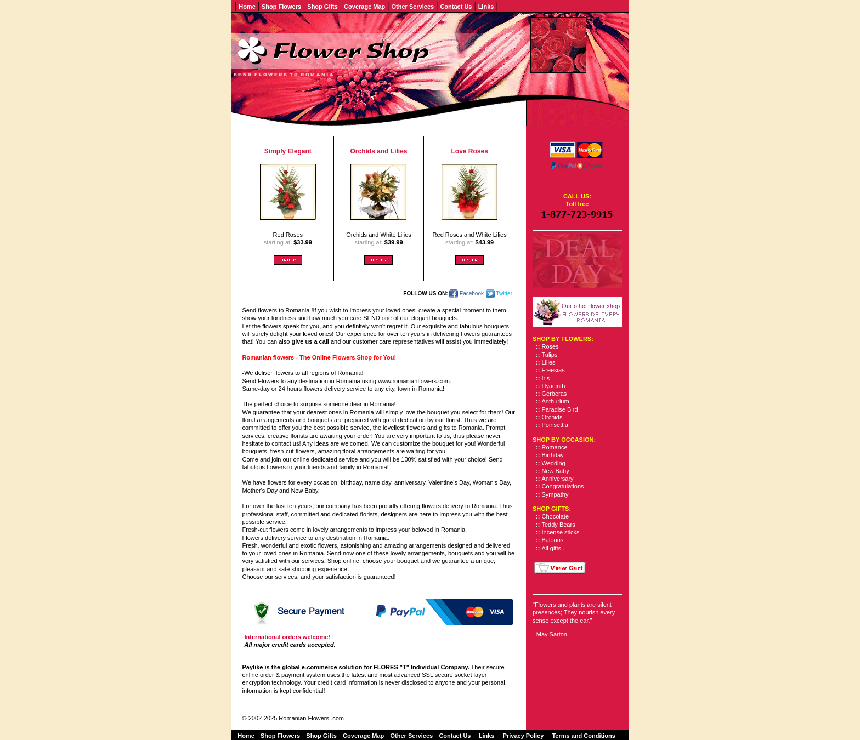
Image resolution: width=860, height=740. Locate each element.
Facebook (466, 294)
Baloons (553, 540)
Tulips (550, 354)
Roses (550, 346)
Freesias (553, 370)
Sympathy (555, 494)
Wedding (553, 463)
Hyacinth (553, 386)
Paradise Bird (560, 409)
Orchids (552, 417)
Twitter (499, 294)
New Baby (555, 471)
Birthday (553, 455)
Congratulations (563, 486)
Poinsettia (555, 425)
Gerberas (554, 393)
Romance (555, 447)
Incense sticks (561, 532)
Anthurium (555, 401)
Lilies (549, 362)
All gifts (551, 548)
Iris (546, 378)
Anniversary (558, 478)
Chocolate (555, 516)
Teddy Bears (558, 524)
